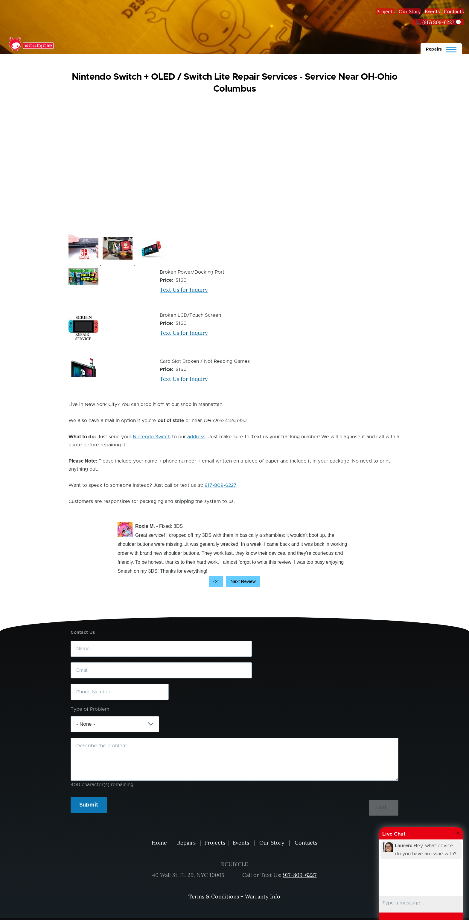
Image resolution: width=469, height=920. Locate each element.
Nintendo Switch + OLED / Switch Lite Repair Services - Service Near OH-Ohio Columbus (234, 82)
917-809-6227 (221, 485)
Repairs (186, 842)
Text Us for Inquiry (184, 289)
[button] (83, 245)
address (196, 436)
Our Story (410, 11)
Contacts (454, 11)
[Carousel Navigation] (234, 581)
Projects (385, 11)
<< (216, 581)
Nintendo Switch (151, 436)
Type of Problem (90, 709)
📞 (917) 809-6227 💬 (438, 22)
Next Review (243, 581)
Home (159, 842)
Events (432, 11)
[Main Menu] (441, 48)
